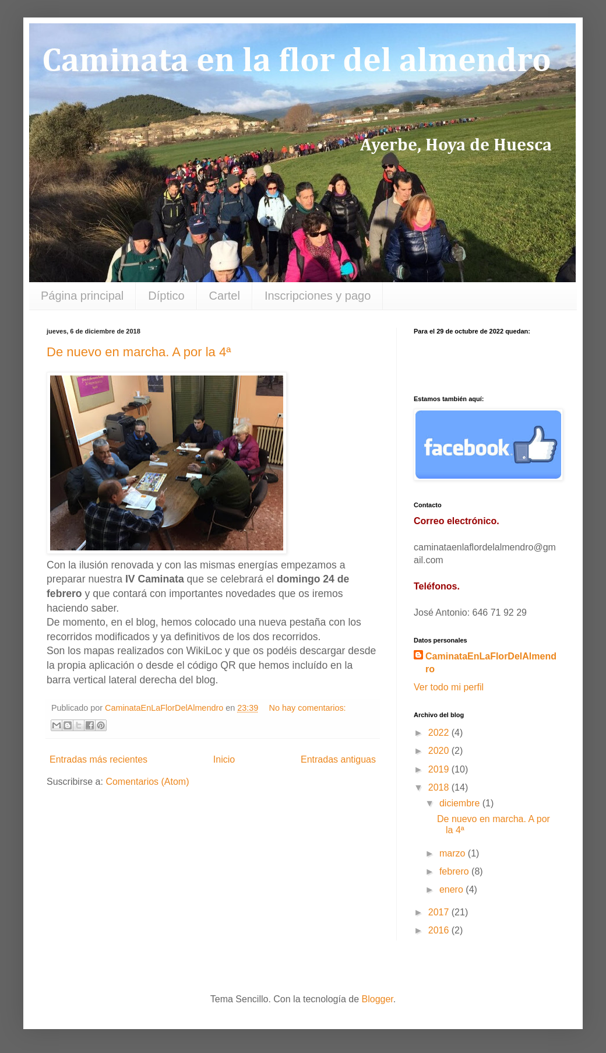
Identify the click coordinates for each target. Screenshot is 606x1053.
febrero (455, 871)
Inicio (224, 759)
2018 (440, 787)
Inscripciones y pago (318, 295)
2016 (440, 930)
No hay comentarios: (307, 707)
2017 (440, 912)
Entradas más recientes (98, 759)
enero (452, 889)
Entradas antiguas (338, 759)
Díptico (166, 295)
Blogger (377, 999)
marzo (453, 853)
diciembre (460, 803)
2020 (440, 751)
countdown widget (486, 359)
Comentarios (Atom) (147, 782)
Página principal (82, 295)
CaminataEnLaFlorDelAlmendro (490, 662)
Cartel (224, 295)
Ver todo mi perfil (449, 687)
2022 (440, 733)
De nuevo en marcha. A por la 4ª (139, 352)
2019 (440, 769)
